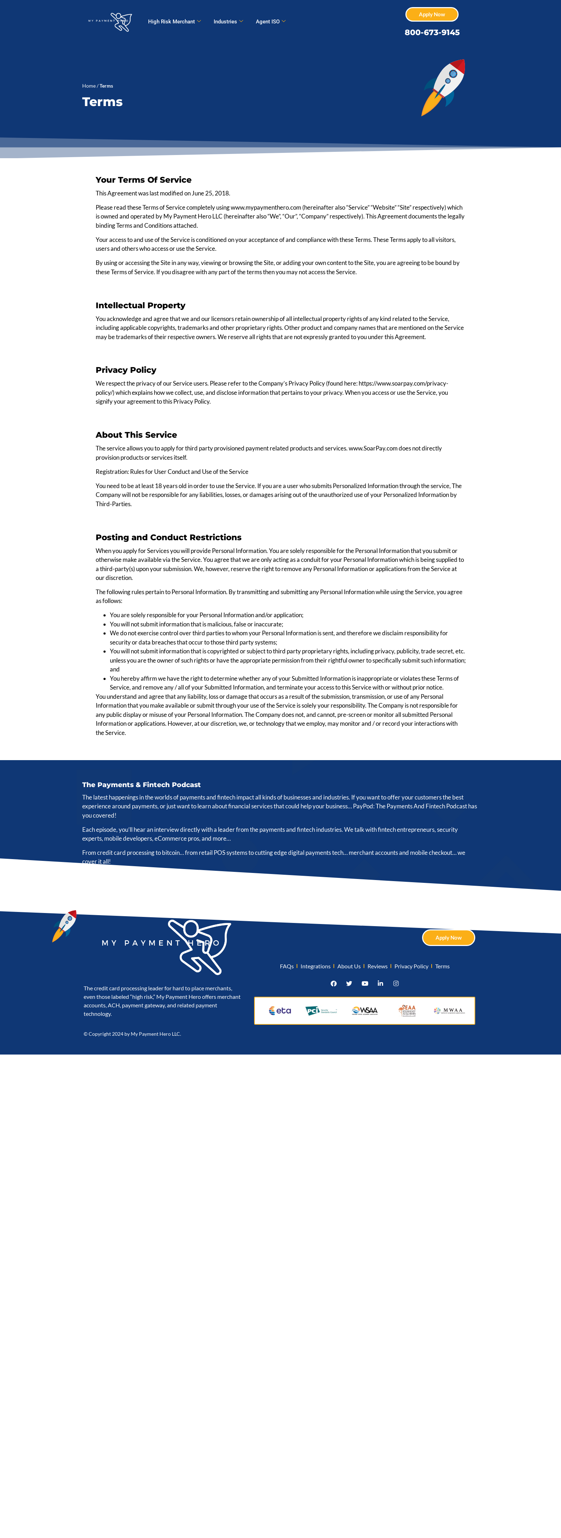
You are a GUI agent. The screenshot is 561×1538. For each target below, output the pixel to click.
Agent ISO (271, 21)
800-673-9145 (432, 32)
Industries (228, 21)
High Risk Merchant (174, 21)
